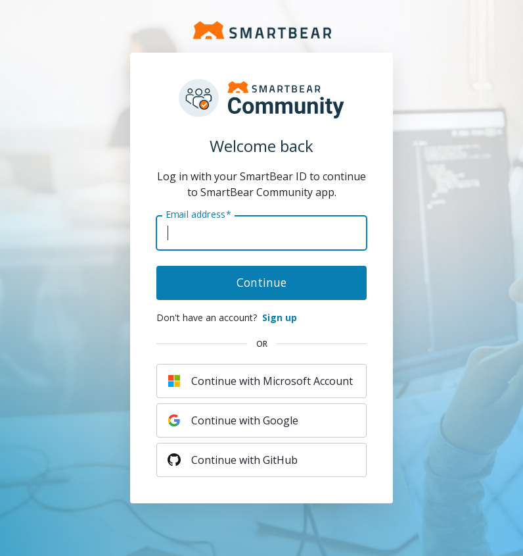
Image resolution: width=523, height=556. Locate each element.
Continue (261, 282)
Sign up (279, 317)
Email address (198, 214)
